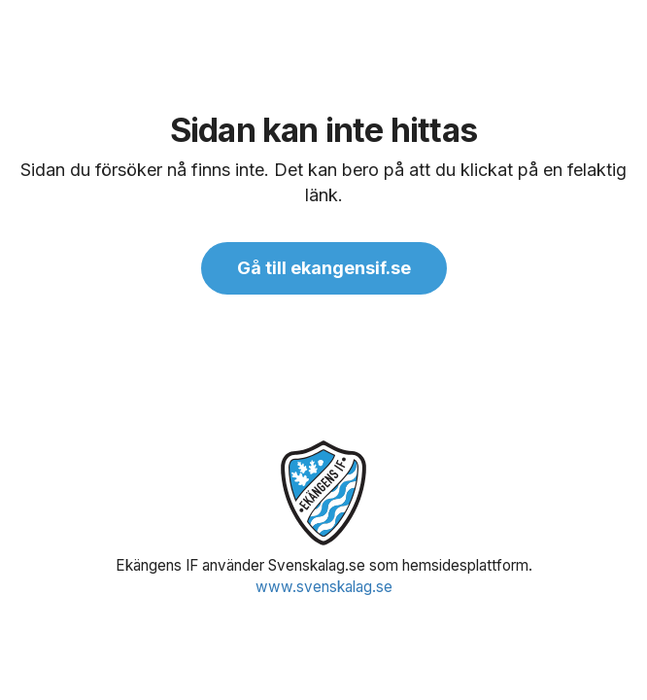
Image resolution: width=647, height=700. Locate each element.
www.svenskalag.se (323, 587)
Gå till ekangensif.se (324, 268)
